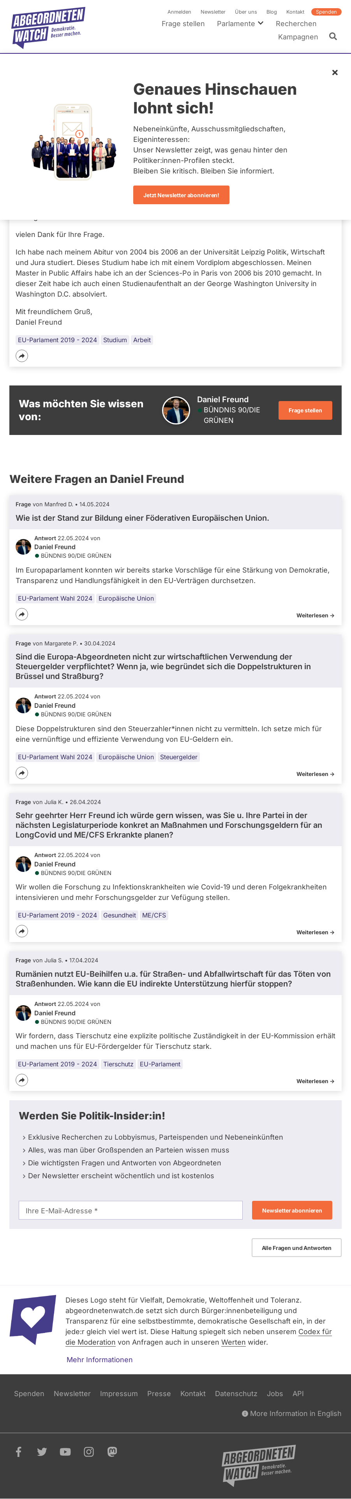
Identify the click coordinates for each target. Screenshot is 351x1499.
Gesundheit (119, 915)
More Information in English (292, 1413)
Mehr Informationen (100, 1360)
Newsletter (213, 12)
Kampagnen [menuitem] (298, 37)
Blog (271, 12)
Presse (159, 1393)
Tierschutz (118, 1064)
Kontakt (295, 12)
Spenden (326, 12)
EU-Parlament (160, 1064)
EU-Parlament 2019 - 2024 (57, 340)
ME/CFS (154, 915)
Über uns (246, 12)
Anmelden (179, 12)
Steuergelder (179, 756)
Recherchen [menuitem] (296, 23)
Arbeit (142, 340)
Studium (115, 340)
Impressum (119, 1393)
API (298, 1393)
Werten (233, 1342)
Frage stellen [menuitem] (183, 23)
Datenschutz (236, 1393)
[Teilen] (22, 356)
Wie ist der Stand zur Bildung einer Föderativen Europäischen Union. (142, 517)
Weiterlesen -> (315, 615)
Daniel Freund (55, 547)
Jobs (275, 1393)
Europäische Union (126, 598)
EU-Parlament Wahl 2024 (55, 598)
